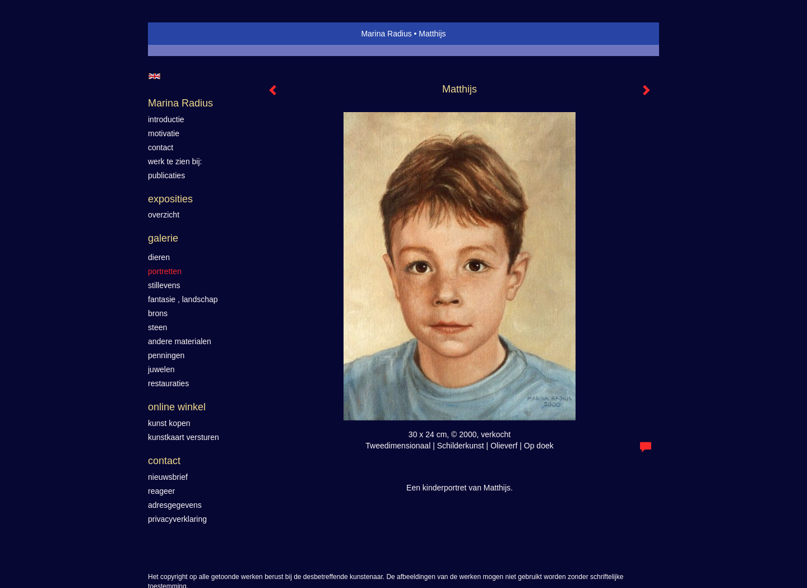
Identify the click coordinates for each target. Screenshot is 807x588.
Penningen (166, 355)
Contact (164, 460)
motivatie (163, 133)
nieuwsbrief (168, 477)
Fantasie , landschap (183, 299)
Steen (157, 327)
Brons (158, 313)
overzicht (163, 214)
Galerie (163, 238)
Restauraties (168, 383)
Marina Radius (386, 33)
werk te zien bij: (175, 161)
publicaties (166, 175)
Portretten (165, 271)
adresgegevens (175, 505)
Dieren (159, 257)
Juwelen (161, 369)
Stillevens (164, 285)
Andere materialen (179, 341)
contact (160, 147)
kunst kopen (169, 423)
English (154, 76)
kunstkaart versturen (183, 437)
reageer (161, 491)
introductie (166, 119)
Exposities (170, 199)
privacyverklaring (177, 519)
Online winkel (177, 407)
